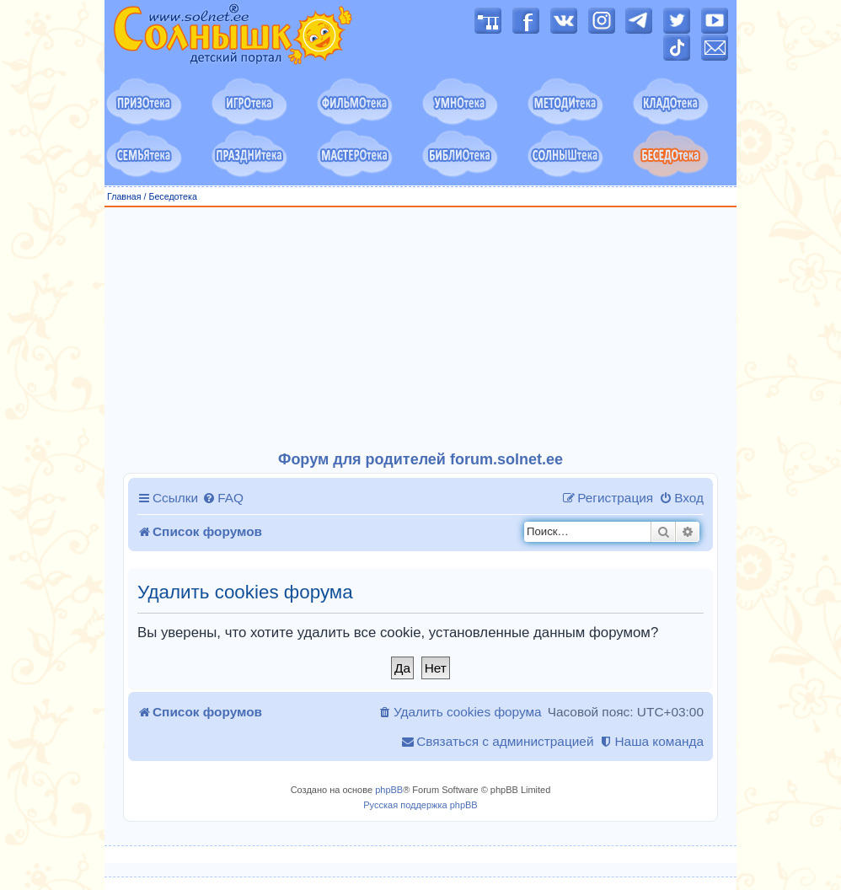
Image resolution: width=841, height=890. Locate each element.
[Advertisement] (420, 330)
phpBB (389, 790)
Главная (124, 196)
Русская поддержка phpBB (420, 805)
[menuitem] (223, 498)
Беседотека (172, 196)
